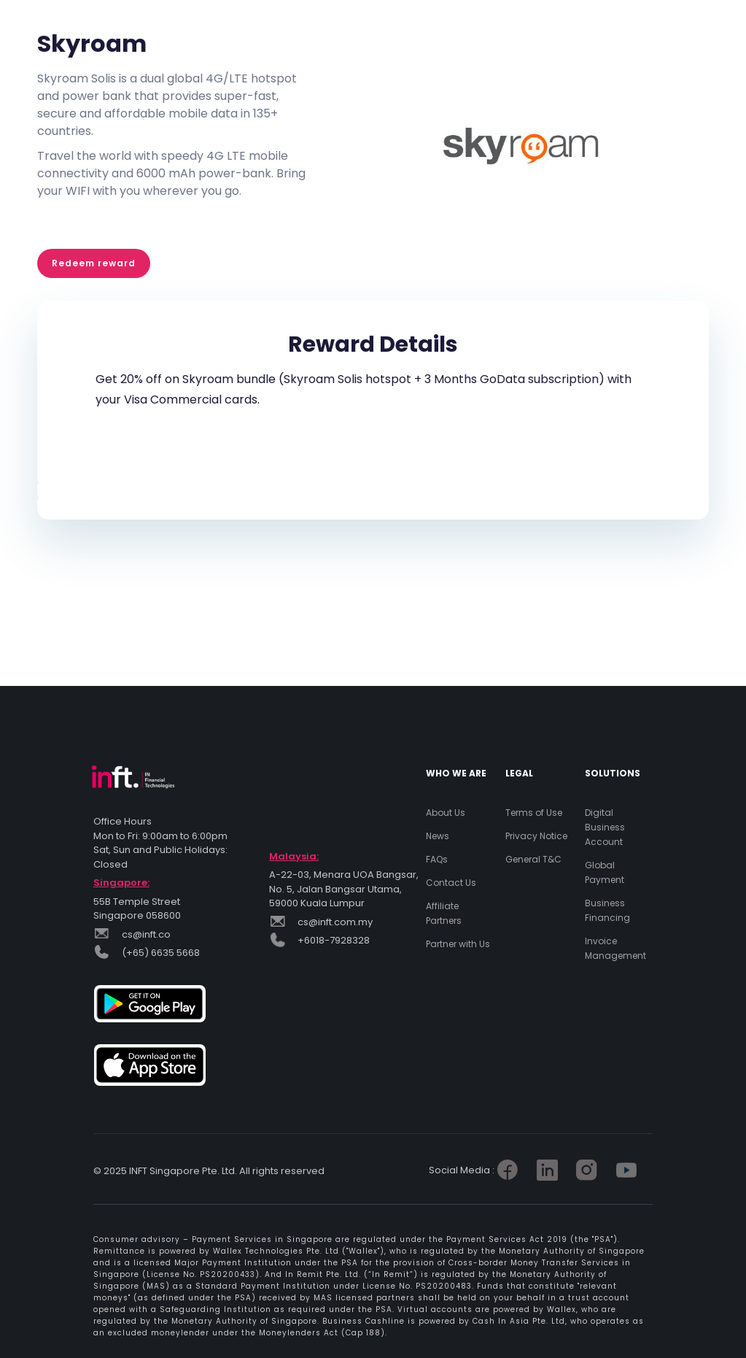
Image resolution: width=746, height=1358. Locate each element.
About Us (445, 812)
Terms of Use (533, 812)
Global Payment (604, 872)
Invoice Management (615, 948)
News (437, 836)
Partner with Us (458, 944)
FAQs (437, 859)
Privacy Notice (536, 836)
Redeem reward (94, 263)
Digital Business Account (605, 827)
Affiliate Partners (444, 913)
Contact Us (451, 882)
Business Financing (607, 910)
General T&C (533, 859)
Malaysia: (294, 856)
